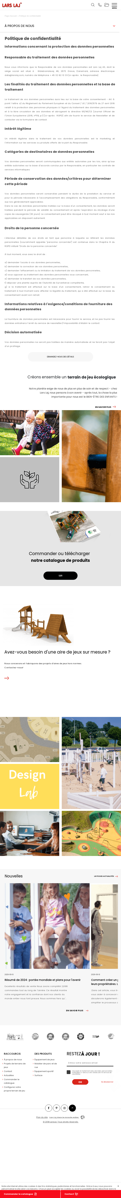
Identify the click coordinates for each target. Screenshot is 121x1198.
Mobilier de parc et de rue (46, 1065)
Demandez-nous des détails (60, 356)
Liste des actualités (104, 876)
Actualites (9, 1075)
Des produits (43, 1054)
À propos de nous (13, 1059)
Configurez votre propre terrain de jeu (14, 1089)
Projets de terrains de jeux (15, 1065)
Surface (38, 1075)
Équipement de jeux (44, 1059)
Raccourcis (12, 1054)
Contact (69, 1194)
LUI (60, 575)
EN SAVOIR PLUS (103, 407)
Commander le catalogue (18, 1194)
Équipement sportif (44, 1071)
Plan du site (42, 1117)
